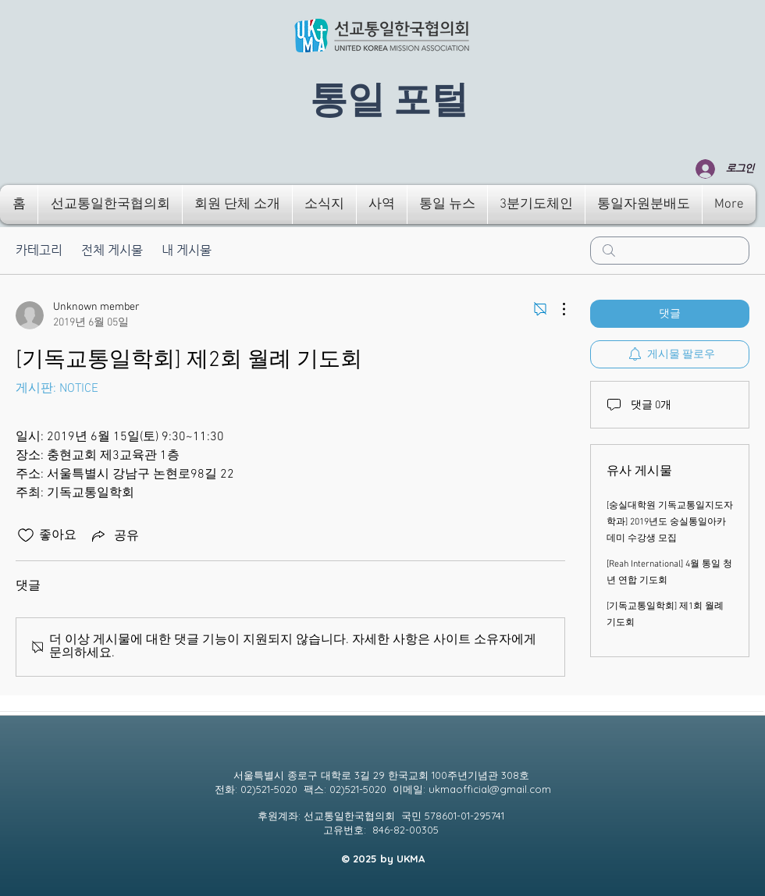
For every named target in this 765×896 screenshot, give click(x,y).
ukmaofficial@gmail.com (490, 789)
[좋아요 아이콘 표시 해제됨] (26, 535)
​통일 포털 (389, 100)
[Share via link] (114, 535)
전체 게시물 (112, 250)
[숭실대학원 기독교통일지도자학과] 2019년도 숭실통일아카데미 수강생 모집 (670, 522)
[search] (669, 250)
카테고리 (39, 250)
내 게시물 (187, 250)
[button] (110, 204)
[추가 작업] (555, 309)
